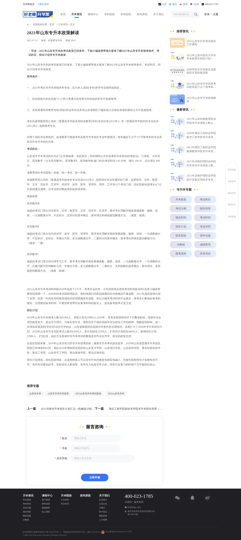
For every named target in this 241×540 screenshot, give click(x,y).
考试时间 (205, 217)
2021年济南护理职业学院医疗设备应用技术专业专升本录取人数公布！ (201, 178)
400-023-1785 (210, 4)
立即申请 (94, 477)
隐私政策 (103, 516)
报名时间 (181, 217)
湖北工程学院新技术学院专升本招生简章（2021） (136, 408)
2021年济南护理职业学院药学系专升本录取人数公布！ (201, 164)
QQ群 (194, 4)
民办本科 (65, 504)
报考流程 (181, 253)
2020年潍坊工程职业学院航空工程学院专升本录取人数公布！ (201, 135)
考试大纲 (181, 208)
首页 (63, 14)
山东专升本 (35, 393)
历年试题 (205, 235)
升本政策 (181, 199)
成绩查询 (205, 244)
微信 (173, 4)
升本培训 (205, 253)
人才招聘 (103, 520)
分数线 (181, 244)
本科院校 (125, 14)
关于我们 (158, 14)
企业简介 (103, 500)
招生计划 (181, 226)
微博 (184, 4)
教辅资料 (46, 508)
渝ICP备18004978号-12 (51, 532)
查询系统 (142, 14)
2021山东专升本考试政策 (88, 393)
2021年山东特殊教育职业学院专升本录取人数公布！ (201, 121)
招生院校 (181, 235)
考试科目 (205, 199)
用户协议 (103, 512)
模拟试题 (27, 516)
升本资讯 (76, 14)
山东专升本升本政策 (58, 393)
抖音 (162, 4)
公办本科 (65, 500)
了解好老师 (43, 4)
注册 (215, 14)
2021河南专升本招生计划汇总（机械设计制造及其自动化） (68, 408)
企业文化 (103, 504)
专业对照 (205, 226)
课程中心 (93, 14)
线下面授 (46, 500)
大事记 (102, 508)
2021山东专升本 (116, 393)
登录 (207, 14)
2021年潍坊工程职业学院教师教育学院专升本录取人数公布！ (201, 149)
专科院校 (109, 14)
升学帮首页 (29, 4)
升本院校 (66, 495)
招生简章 (205, 208)
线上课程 (46, 512)
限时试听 (46, 504)
